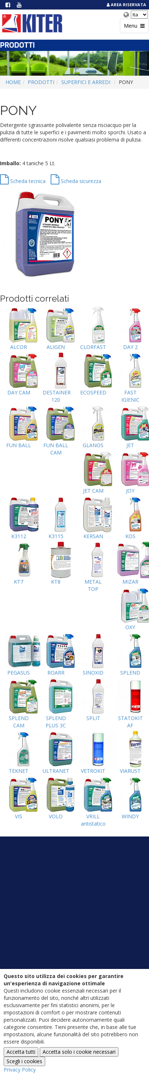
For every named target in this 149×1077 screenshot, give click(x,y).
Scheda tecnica (23, 181)
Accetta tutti (21, 1051)
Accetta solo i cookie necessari (79, 1051)
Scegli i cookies (24, 1061)
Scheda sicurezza (76, 181)
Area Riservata (126, 4)
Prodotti (41, 82)
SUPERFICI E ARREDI (85, 82)
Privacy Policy (20, 1069)
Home (13, 82)
